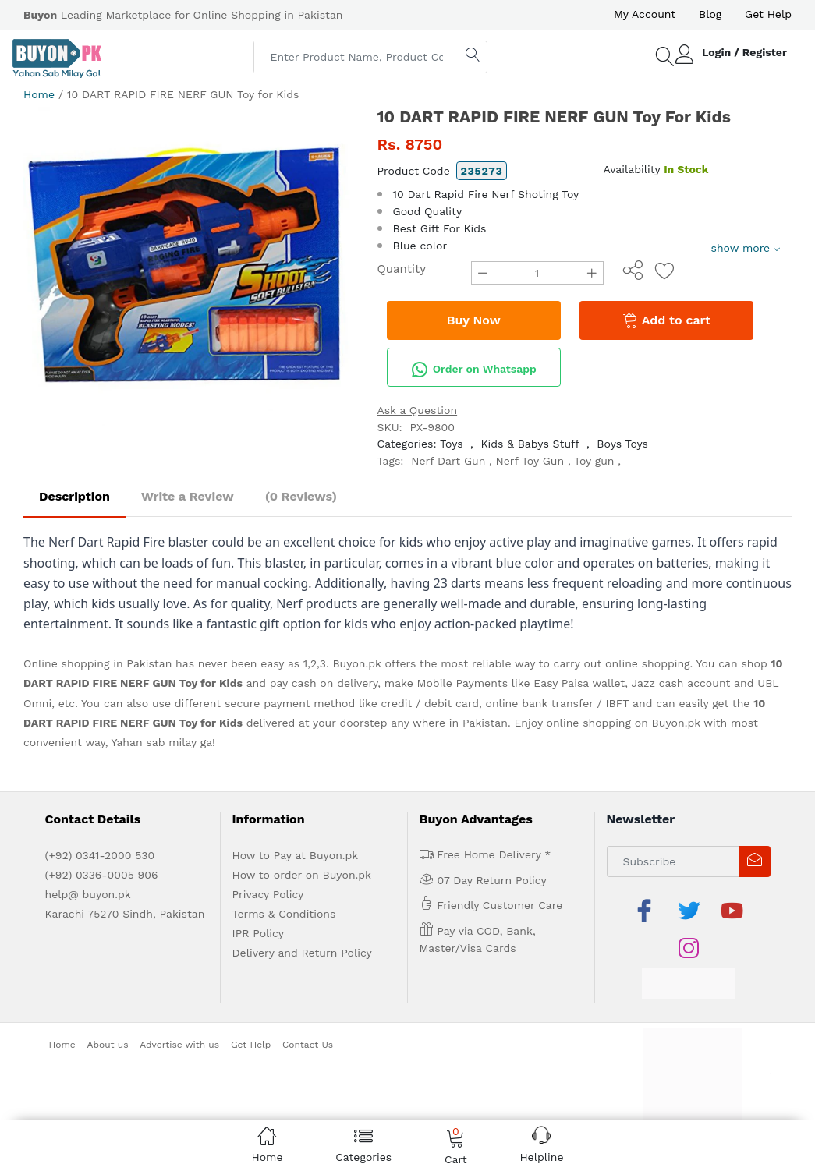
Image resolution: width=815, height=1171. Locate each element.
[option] (188, 272)
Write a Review (187, 496)
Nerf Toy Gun (530, 461)
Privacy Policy (268, 894)
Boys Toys (622, 443)
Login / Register (744, 52)
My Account (644, 14)
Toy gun (594, 461)
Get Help (768, 14)
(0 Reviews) (301, 496)
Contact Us (307, 1044)
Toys (451, 443)
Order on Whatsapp (473, 369)
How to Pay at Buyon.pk (295, 855)
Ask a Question (417, 410)
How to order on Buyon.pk (302, 875)
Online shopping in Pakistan (97, 663)
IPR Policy (258, 933)
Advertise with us (179, 1044)
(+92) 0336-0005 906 (101, 875)
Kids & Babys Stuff (529, 443)
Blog (710, 14)
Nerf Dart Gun (448, 461)
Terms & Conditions (284, 913)
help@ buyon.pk (88, 894)
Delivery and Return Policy (302, 952)
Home (39, 94)
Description (74, 496)
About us (108, 1044)
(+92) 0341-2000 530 (100, 855)
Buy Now (474, 320)
